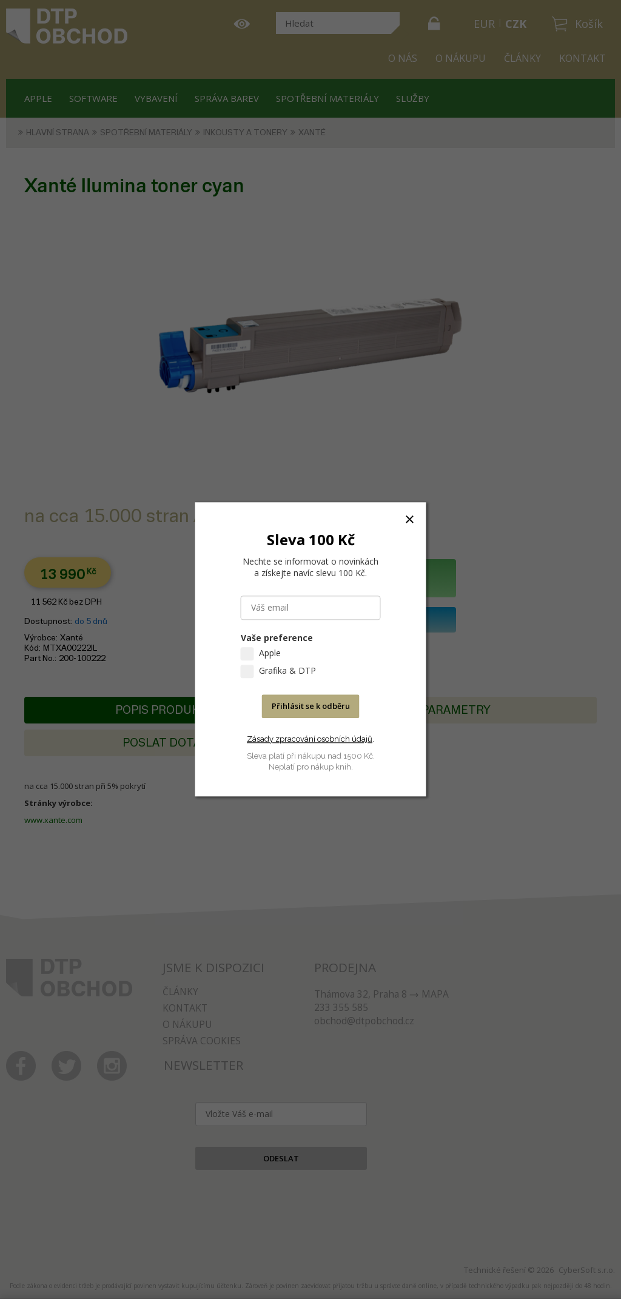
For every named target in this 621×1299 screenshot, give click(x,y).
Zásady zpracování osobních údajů (309, 738)
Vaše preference (277, 638)
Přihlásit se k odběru (311, 706)
